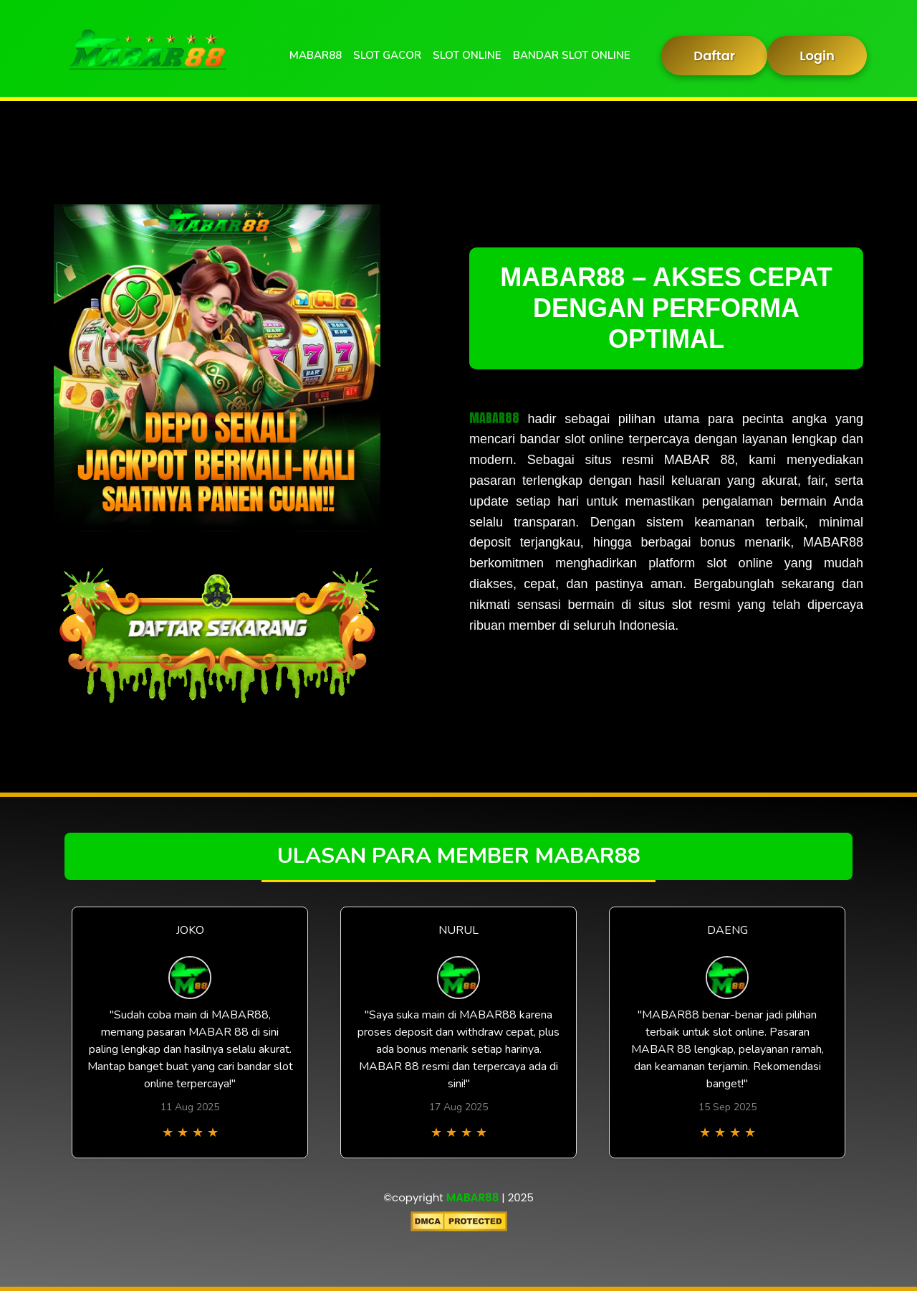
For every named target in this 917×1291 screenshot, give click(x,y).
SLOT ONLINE (467, 55)
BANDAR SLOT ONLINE (571, 55)
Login (817, 56)
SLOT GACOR (387, 55)
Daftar (714, 56)
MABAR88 (315, 55)
